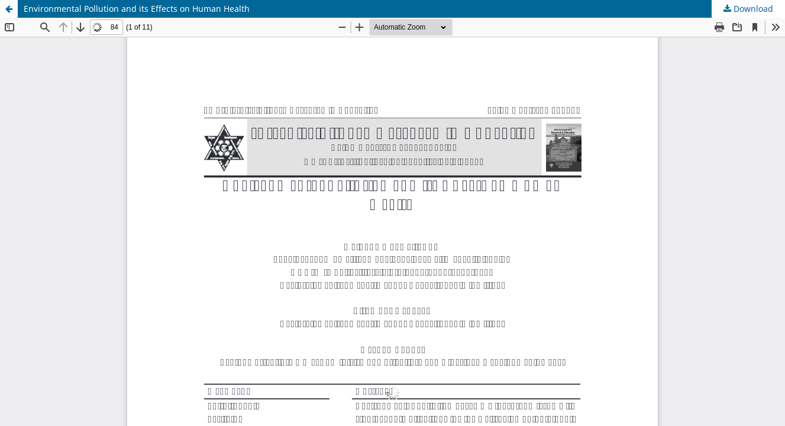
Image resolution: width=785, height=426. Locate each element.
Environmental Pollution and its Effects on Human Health (137, 8)
